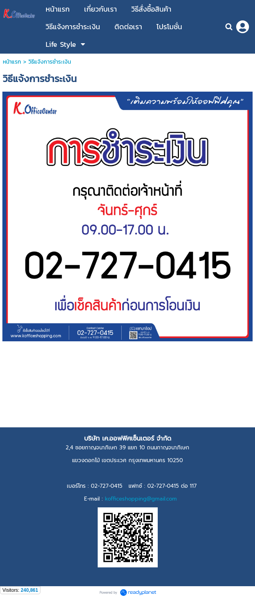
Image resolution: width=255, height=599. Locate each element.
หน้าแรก (12, 62)
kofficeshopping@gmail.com (141, 499)
